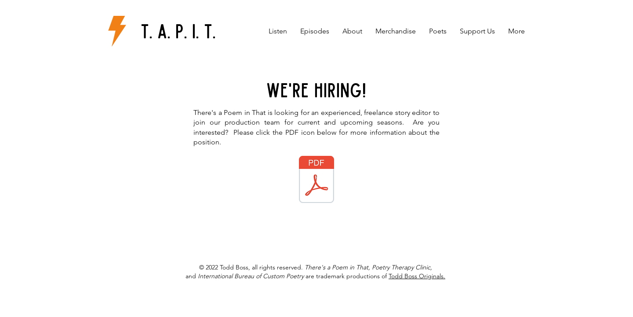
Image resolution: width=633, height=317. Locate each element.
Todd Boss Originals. (417, 276)
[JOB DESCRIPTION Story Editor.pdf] (316, 180)
